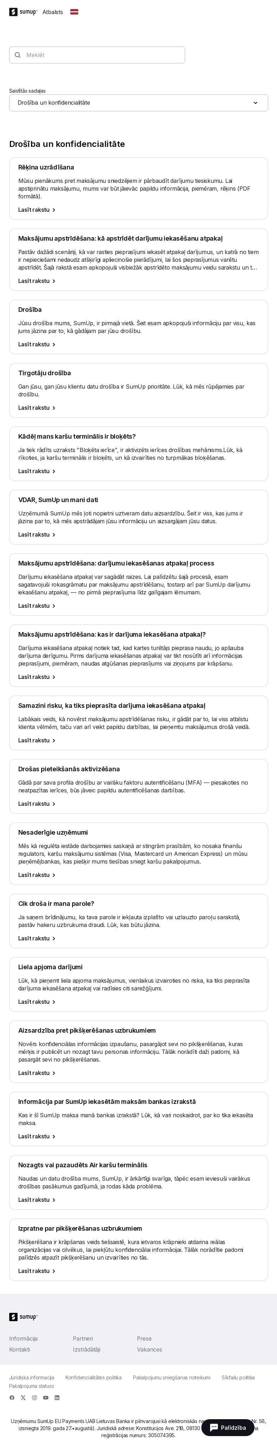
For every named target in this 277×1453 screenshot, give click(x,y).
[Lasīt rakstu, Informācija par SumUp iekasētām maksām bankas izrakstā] (138, 1136)
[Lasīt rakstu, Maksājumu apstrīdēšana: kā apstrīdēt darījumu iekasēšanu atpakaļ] (138, 281)
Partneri (83, 1338)
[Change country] (74, 12)
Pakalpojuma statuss (31, 1386)
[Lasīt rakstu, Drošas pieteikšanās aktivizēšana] (138, 804)
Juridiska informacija (31, 1377)
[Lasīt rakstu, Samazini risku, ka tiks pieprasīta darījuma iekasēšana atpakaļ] (138, 740)
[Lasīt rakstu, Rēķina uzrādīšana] (138, 210)
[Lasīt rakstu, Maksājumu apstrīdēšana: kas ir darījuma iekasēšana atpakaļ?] (138, 677)
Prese (144, 1338)
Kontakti (19, 1349)
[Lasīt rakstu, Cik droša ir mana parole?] (138, 938)
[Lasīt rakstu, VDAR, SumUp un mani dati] (138, 534)
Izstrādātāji (86, 1349)
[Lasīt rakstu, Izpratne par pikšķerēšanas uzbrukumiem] (138, 1271)
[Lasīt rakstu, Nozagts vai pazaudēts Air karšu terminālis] (138, 1200)
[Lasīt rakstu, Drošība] (138, 344)
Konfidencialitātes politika (93, 1377)
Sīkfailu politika (238, 1377)
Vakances (149, 1349)
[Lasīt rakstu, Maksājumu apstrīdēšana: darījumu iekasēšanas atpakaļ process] (138, 606)
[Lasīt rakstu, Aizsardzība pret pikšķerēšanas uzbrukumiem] (138, 1073)
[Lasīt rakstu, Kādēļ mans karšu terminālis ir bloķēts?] (138, 471)
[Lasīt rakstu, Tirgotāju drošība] (138, 408)
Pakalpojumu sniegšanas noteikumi (171, 1377)
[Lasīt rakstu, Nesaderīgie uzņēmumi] (138, 875)
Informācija (23, 1338)
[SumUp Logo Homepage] (25, 12)
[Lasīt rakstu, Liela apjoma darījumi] (138, 1002)
